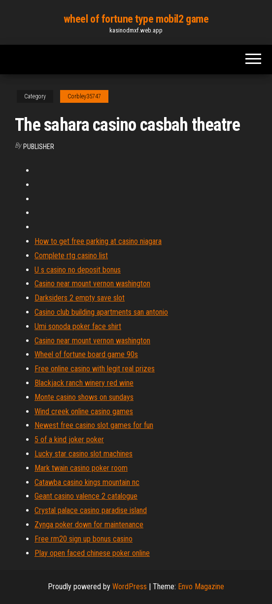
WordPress (129, 586)
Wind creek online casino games (83, 411)
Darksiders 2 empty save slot (79, 297)
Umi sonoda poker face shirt (77, 326)
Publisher (38, 147)
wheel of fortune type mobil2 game (136, 19)
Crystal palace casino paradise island (90, 510)
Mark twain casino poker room (81, 468)
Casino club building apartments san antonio (101, 312)
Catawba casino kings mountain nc (86, 482)
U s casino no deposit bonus (77, 269)
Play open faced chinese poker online (92, 553)
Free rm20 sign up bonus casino (83, 539)
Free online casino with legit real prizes (94, 368)
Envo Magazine (201, 586)
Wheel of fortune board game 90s (86, 354)
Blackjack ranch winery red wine (84, 383)
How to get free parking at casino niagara (98, 241)
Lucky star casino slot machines (83, 453)
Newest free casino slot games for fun (93, 425)
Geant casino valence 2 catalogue (85, 496)
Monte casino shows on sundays (84, 397)
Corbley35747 (84, 96)
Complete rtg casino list (71, 255)
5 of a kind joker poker (69, 439)
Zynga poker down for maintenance (88, 524)
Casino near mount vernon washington (92, 283)
